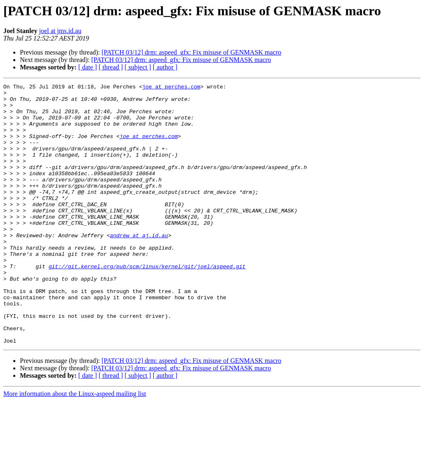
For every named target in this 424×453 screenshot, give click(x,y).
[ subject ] (138, 67)
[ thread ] (111, 67)
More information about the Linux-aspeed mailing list (74, 445)
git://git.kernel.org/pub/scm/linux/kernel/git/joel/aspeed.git (147, 303)
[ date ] (87, 67)
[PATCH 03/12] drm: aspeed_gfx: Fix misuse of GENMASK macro (191, 52)
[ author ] (165, 67)
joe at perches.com (171, 87)
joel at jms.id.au (60, 30)
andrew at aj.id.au (139, 266)
